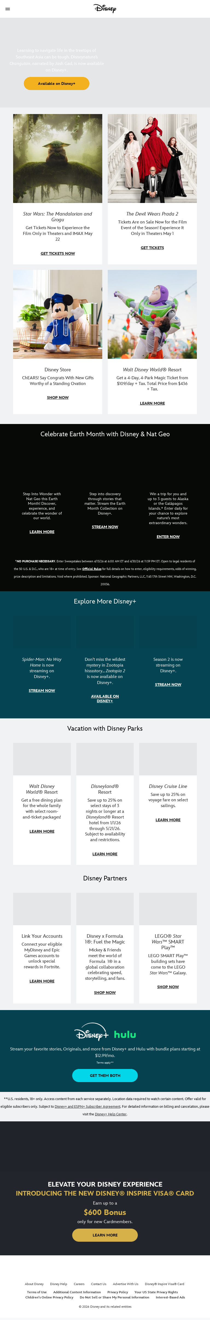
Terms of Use (37, 1292)
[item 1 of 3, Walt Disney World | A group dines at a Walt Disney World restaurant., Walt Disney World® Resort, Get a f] (42, 759)
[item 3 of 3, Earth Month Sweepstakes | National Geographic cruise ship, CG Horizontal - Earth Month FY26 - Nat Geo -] (168, 465)
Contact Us (98, 1284)
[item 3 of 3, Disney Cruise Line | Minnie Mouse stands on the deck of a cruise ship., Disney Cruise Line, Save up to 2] (168, 759)
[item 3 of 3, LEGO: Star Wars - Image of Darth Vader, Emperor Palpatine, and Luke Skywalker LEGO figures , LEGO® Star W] (168, 909)
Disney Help (58, 1284)
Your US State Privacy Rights (156, 1292)
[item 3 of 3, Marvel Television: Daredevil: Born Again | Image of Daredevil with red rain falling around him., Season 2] (168, 632)
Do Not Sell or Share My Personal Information (114, 1297)
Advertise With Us (125, 1284)
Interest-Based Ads (170, 1297)
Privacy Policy (117, 1292)
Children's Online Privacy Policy (49, 1297)
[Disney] (105, 8)
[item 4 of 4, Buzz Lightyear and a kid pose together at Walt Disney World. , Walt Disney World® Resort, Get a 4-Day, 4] (152, 314)
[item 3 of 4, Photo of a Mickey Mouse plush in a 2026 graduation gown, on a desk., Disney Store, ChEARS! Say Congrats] (57, 314)
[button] (7, 9)
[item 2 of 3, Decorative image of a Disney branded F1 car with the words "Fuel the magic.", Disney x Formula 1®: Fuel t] (105, 909)
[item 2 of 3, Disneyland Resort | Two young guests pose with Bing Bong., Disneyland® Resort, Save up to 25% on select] (105, 759)
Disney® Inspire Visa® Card (164, 1284)
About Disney (34, 1284)
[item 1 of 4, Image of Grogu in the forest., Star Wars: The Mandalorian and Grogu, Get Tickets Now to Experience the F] (57, 158)
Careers (79, 1284)
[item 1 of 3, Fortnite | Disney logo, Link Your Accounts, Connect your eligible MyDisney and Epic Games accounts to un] (42, 909)
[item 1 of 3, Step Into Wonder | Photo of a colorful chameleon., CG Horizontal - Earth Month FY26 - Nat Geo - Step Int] (42, 465)
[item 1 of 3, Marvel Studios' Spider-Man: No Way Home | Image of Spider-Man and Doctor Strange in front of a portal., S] (42, 632)
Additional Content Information (77, 1292)
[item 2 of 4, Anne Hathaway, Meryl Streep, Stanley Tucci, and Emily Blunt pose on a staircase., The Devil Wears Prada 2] (152, 158)
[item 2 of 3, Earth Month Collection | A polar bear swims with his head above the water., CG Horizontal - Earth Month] (105, 465)
